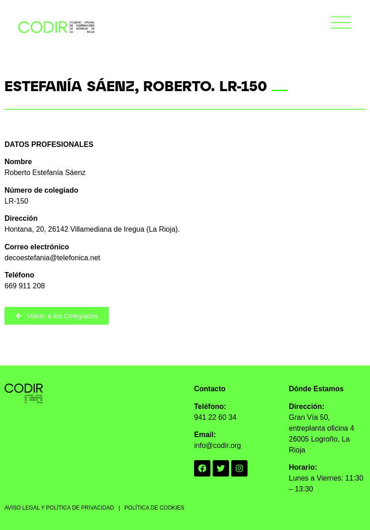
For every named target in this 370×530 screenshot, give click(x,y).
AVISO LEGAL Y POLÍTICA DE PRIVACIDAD (59, 508)
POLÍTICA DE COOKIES (155, 508)
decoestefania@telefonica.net (52, 258)
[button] (341, 24)
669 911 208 (25, 286)
